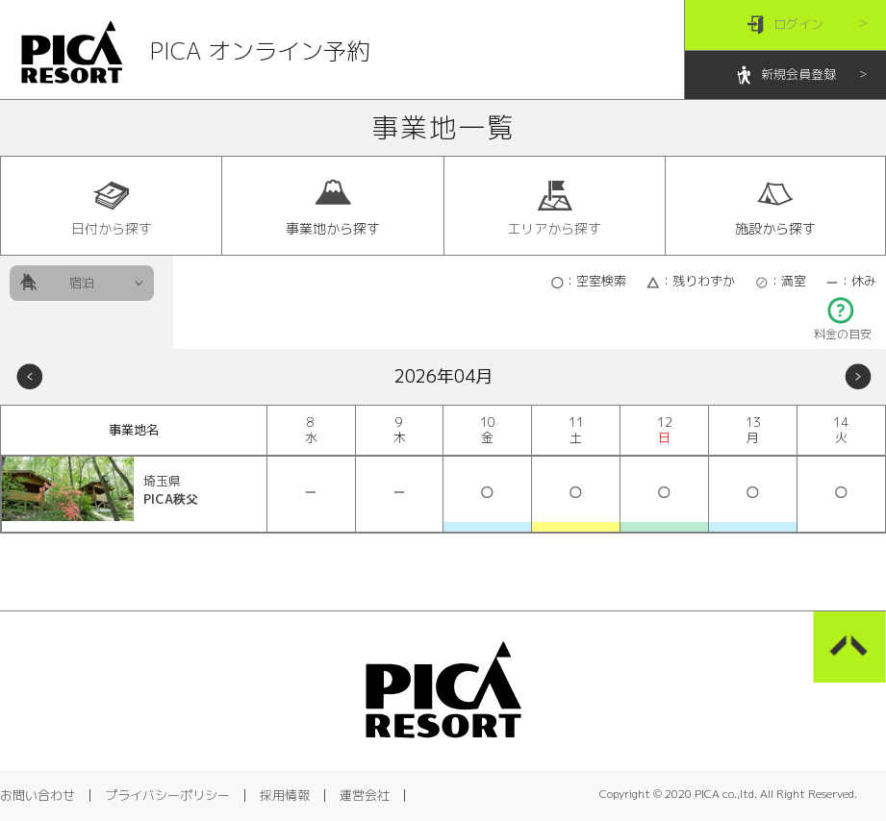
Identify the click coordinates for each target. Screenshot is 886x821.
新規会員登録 (785, 75)
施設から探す (775, 206)
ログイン (785, 25)
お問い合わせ (37, 795)
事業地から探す (333, 206)
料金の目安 (843, 328)
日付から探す (111, 206)
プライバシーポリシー (167, 795)
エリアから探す (554, 206)
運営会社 (365, 795)
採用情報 (285, 795)
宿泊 (81, 282)
